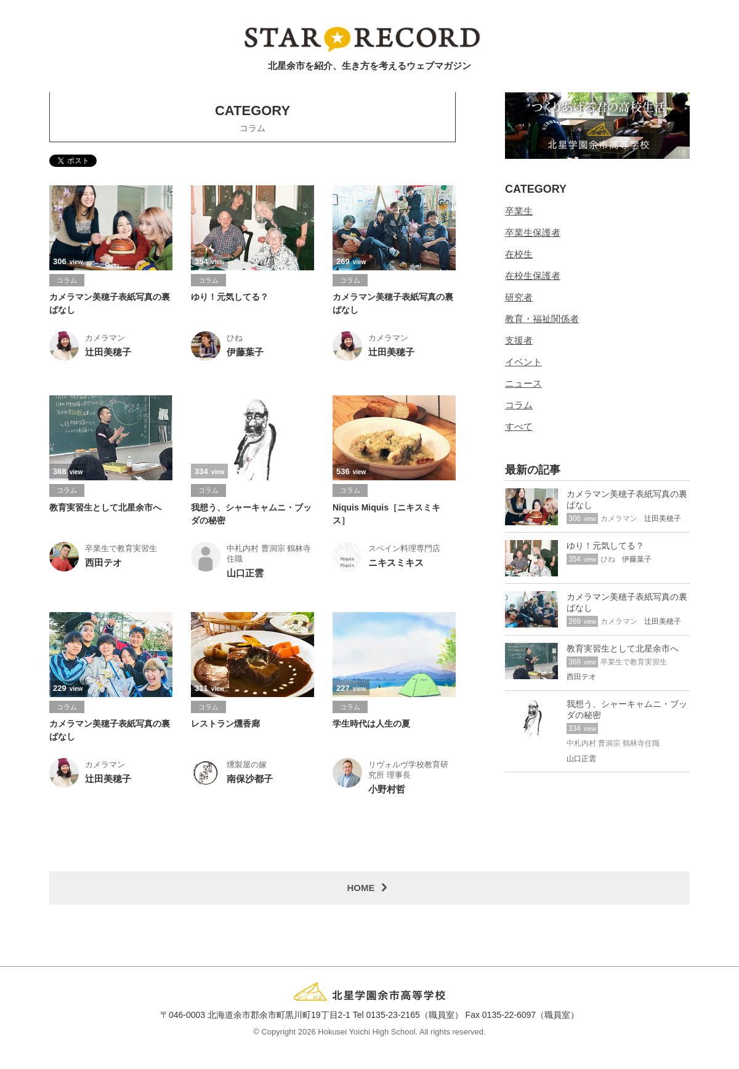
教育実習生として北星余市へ (105, 509)
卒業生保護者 (532, 233)
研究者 (519, 298)
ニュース (523, 384)
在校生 (519, 255)
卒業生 (519, 212)
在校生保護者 (532, 277)
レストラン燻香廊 (225, 725)
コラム (519, 406)
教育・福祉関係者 (542, 320)
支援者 (519, 341)
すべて (519, 427)
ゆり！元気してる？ (230, 299)
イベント (523, 363)
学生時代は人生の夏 (371, 725)
